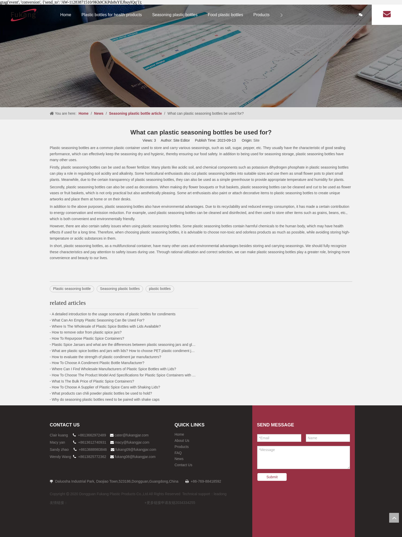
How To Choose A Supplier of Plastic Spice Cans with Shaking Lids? (106, 387)
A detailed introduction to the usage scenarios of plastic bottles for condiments (114, 314)
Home (65, 15)
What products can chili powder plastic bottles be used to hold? (102, 393)
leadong (220, 494)
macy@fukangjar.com (132, 442)
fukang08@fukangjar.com (135, 457)
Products (261, 15)
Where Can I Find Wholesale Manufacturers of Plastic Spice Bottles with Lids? (114, 369)
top (394, 518)
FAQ (178, 453)
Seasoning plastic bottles (174, 15)
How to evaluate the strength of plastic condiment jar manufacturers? (106, 357)
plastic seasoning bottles (125, 206)
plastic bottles (160, 289)
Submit (272, 477)
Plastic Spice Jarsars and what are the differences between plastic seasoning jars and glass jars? (124, 345)
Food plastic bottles (225, 15)
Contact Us (183, 465)
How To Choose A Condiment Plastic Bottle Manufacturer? (98, 363)
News (179, 459)
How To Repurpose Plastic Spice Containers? (88, 338)
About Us (182, 440)
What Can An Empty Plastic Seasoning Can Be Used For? (98, 320)
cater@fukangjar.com (132, 435)
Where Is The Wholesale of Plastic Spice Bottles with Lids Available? (106, 326)
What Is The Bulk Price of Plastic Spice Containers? (93, 381)
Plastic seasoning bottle (72, 289)
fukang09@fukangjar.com (135, 449)
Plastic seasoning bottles (70, 148)
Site (256, 140)
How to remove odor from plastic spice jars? (87, 332)
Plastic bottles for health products (112, 15)
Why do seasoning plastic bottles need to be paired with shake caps (105, 399)
